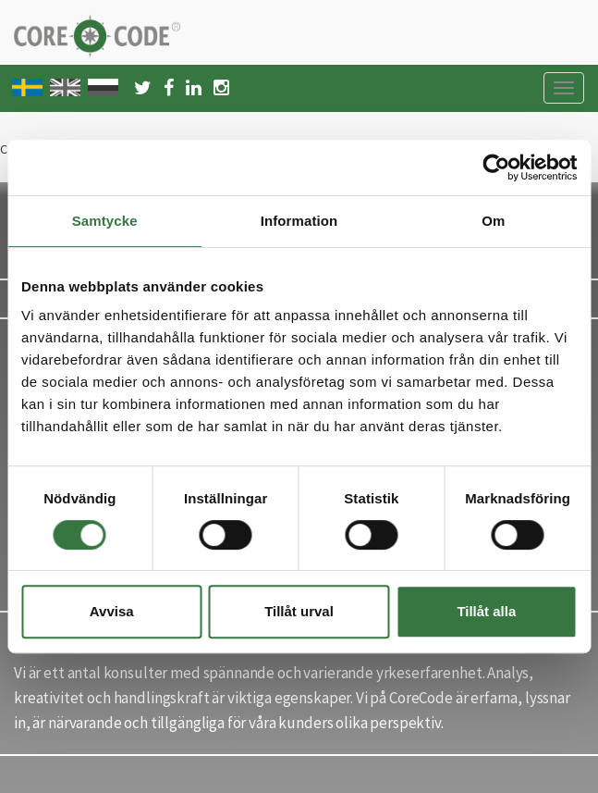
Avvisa (112, 611)
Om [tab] (493, 221)
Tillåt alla (486, 611)
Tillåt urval (299, 611)
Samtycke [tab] (105, 221)
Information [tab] (299, 221)
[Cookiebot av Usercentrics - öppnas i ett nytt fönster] (496, 167)
